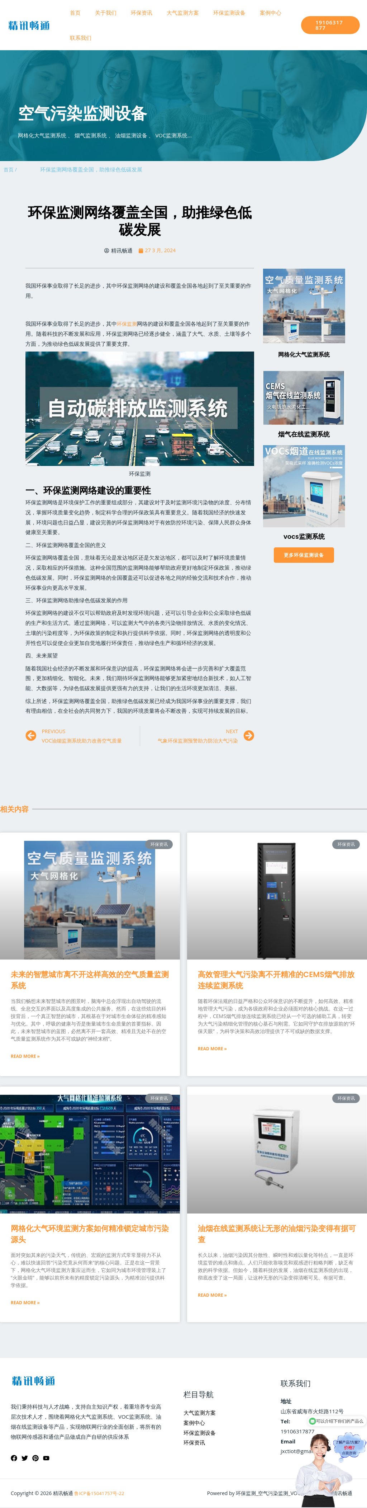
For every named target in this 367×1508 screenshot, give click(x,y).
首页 (73, 12)
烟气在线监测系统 (304, 434)
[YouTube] (46, 1459)
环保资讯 (132, 12)
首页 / (11, 169)
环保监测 (127, 323)
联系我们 (79, 37)
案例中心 (251, 12)
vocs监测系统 (304, 536)
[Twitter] (25, 1459)
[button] (304, 555)
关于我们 (100, 12)
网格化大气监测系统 (304, 354)
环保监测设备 (213, 12)
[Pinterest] (35, 1459)
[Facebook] (14, 1459)
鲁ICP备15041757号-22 (100, 1493)
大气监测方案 (170, 12)
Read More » (25, 1057)
